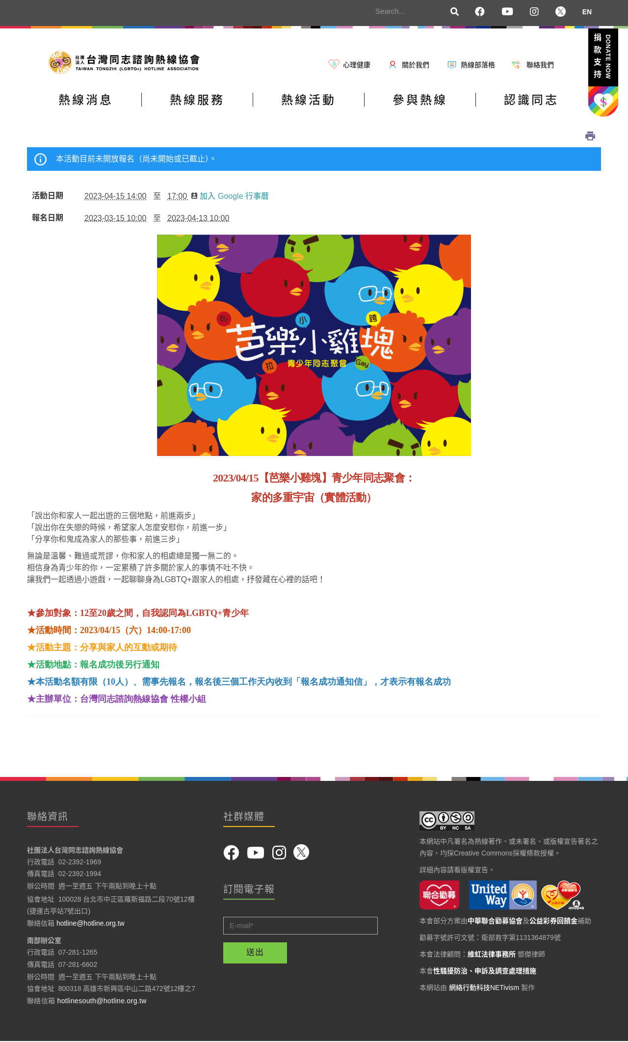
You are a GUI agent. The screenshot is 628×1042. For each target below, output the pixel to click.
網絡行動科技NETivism (484, 987)
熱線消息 (85, 100)
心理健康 (356, 65)
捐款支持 (602, 57)
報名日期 (47, 218)
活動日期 (47, 196)
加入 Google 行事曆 (229, 196)
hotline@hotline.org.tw (90, 923)
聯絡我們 (540, 65)
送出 (255, 952)
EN (587, 12)
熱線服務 (197, 100)
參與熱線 (419, 100)
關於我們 (415, 65)
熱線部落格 (478, 65)
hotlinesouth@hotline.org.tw (102, 1001)
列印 (590, 136)
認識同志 (531, 100)
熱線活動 (308, 100)
